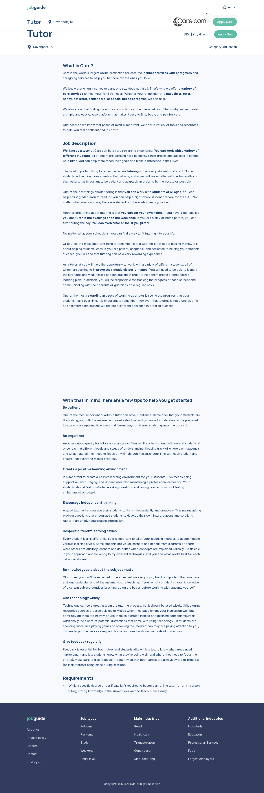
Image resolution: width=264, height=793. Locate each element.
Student (85, 742)
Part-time (86, 734)
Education (195, 734)
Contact (32, 754)
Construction (143, 750)
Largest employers (201, 759)
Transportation (144, 742)
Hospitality (195, 726)
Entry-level (88, 759)
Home (31, 20)
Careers (32, 746)
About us (33, 729)
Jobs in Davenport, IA (60, 20)
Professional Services (203, 742)
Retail (138, 726)
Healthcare (142, 734)
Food (191, 750)
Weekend (86, 750)
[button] (229, 7)
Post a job (34, 762)
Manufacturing (144, 759)
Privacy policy (36, 738)
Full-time (86, 726)
